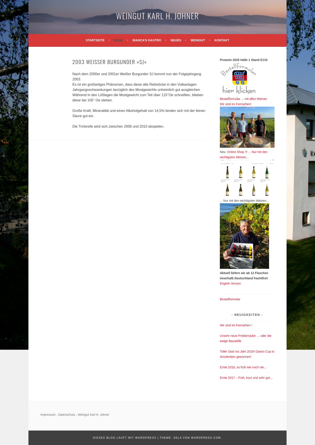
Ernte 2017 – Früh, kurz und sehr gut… (246, 377)
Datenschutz (66, 414)
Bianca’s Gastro (147, 40)
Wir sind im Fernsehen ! (236, 325)
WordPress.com (206, 437)
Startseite (95, 40)
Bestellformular (230, 299)
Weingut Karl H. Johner (157, 15)
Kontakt (222, 40)
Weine (118, 40)
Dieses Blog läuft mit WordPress (124, 437)
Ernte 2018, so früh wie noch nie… (243, 367)
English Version (230, 283)
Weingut (198, 40)
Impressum (48, 414)
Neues (176, 40)
